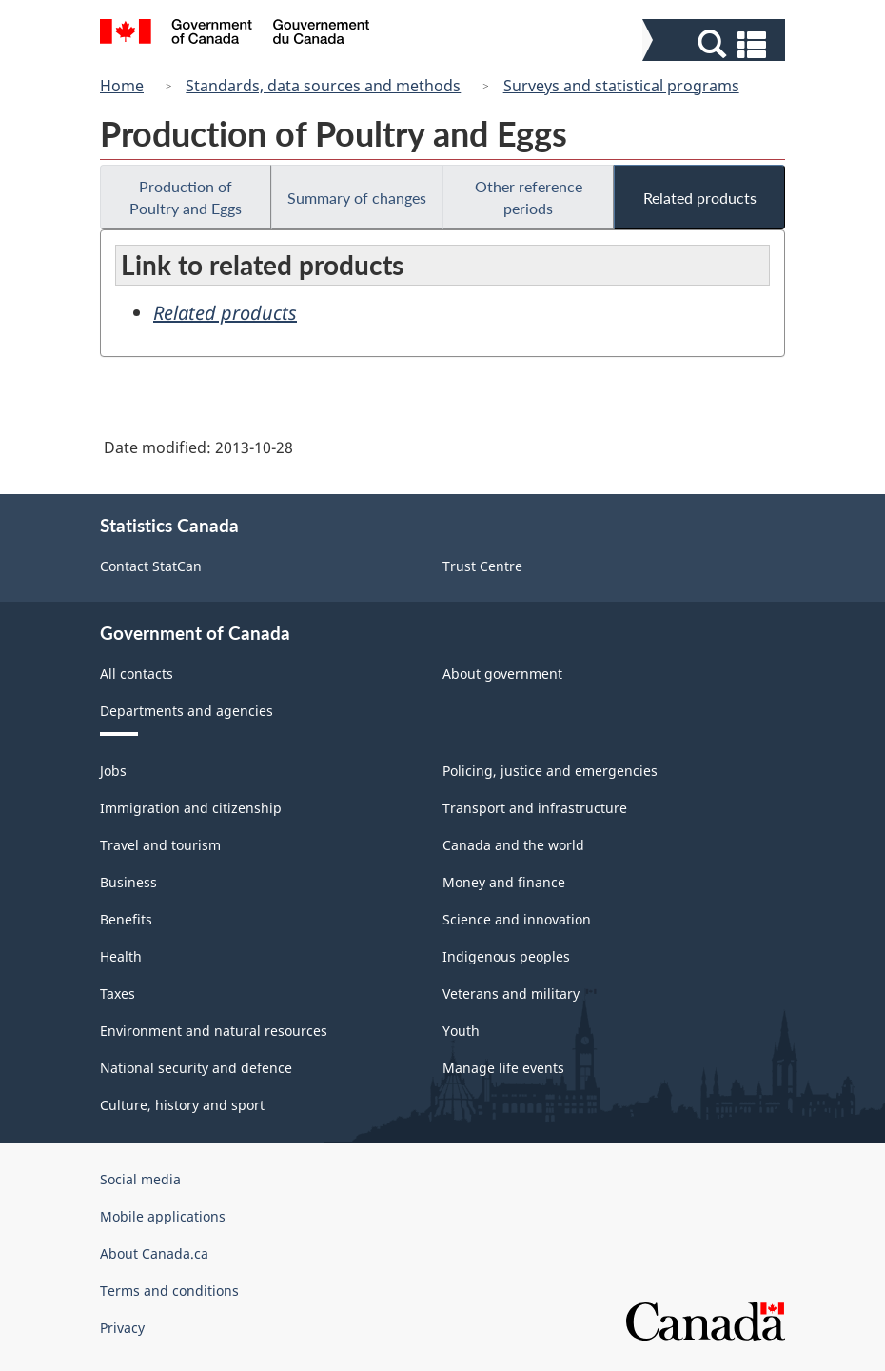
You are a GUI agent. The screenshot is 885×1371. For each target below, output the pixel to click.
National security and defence (196, 1068)
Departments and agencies (186, 711)
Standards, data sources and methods (323, 85)
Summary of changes (356, 198)
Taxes (117, 993)
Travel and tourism (160, 845)
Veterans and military (511, 993)
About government (502, 674)
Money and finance (503, 882)
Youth (461, 1031)
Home (122, 85)
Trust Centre (482, 566)
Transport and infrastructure (534, 808)
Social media (140, 1179)
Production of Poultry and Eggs (185, 197)
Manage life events (503, 1068)
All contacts (136, 674)
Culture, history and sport (182, 1105)
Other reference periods (528, 197)
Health (121, 956)
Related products (700, 198)
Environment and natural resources (213, 1031)
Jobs (113, 771)
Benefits (126, 919)
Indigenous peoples (506, 956)
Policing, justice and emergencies (550, 771)
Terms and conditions (169, 1291)
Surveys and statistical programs (621, 85)
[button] (716, 44)
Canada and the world (513, 845)
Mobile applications (163, 1216)
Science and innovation (516, 919)
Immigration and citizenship (191, 808)
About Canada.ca (154, 1253)
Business (128, 882)
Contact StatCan (151, 566)
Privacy (122, 1328)
